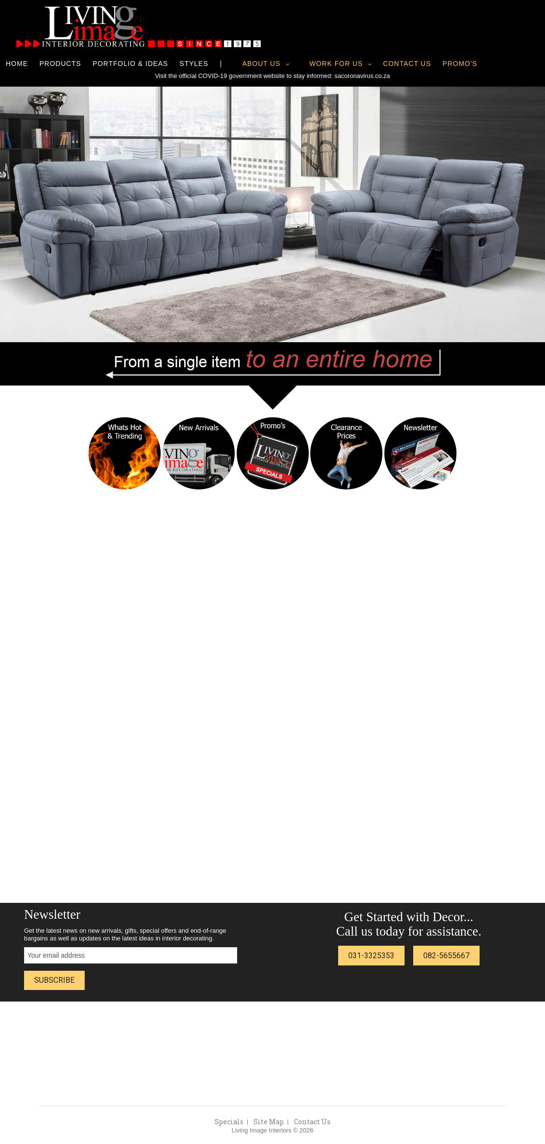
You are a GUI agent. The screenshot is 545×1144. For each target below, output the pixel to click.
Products (60, 63)
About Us (261, 63)
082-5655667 (446, 955)
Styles (193, 63)
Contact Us (407, 63)
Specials (229, 1121)
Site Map (268, 1121)
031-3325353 (371, 955)
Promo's (460, 63)
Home (17, 63)
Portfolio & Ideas (130, 63)
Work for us (336, 63)
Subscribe (54, 980)
